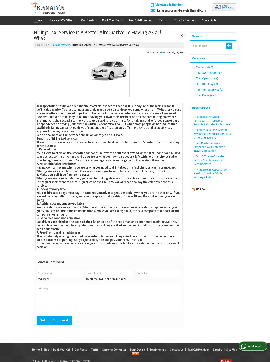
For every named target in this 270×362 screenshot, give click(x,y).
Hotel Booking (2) (206, 84)
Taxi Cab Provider (141, 20)
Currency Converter (114, 341)
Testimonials (157, 341)
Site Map (231, 341)
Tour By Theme (185, 20)
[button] (169, 5)
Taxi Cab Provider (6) (208, 72)
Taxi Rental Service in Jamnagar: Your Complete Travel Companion (209, 147)
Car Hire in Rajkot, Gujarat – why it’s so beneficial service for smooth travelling (213, 133)
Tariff (163, 20)
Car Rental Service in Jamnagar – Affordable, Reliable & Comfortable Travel (212, 120)
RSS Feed (201, 189)
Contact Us (209, 20)
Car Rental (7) (203, 67)
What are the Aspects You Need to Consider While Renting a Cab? (210, 173)
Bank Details (137, 341)
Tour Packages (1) (205, 95)
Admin (162, 52)
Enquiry (217, 341)
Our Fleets (89, 20)
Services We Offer (63, 20)
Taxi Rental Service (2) (208, 89)
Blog (46, 45)
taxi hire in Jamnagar (50, 127)
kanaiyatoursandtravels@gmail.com (181, 10)
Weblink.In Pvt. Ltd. (76, 356)
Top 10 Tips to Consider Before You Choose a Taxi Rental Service (209, 160)
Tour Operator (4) (206, 78)
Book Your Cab (112, 20)
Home (38, 20)
